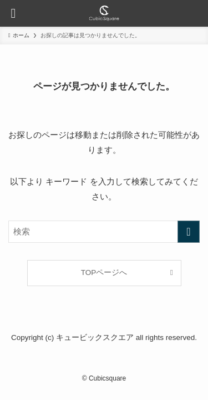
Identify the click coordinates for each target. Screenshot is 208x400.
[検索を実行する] (188, 232)
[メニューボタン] (13, 13)
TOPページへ (104, 272)
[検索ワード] (104, 232)
